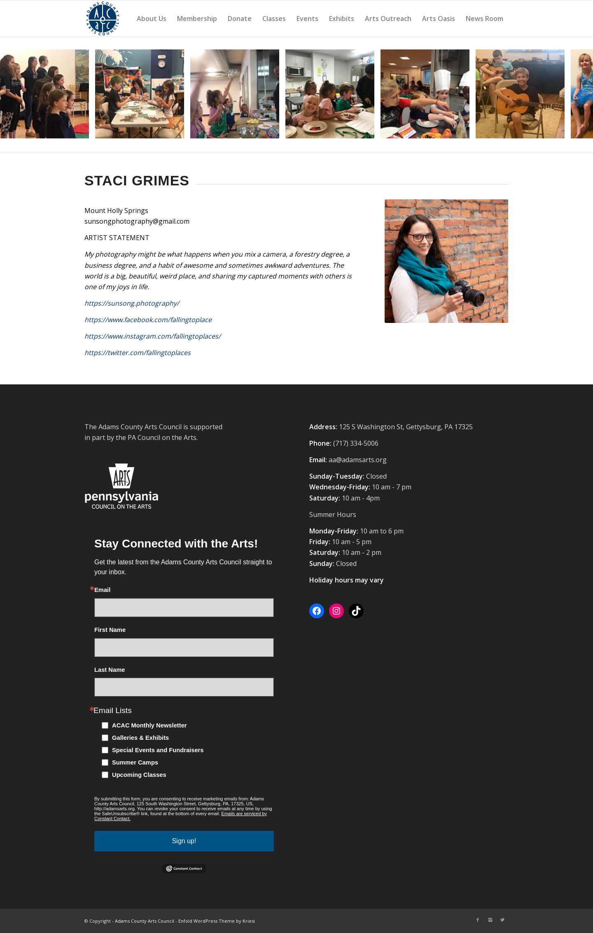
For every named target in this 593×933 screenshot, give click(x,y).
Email (102, 590)
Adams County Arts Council (144, 921)
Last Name (109, 670)
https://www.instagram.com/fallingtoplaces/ (152, 336)
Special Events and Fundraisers (158, 750)
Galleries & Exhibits (140, 737)
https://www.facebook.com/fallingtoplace (148, 319)
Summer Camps (135, 762)
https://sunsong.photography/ (131, 303)
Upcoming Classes (139, 775)
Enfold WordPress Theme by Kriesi (216, 921)
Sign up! (184, 840)
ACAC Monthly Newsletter (149, 725)
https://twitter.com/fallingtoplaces (137, 352)
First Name (110, 630)
